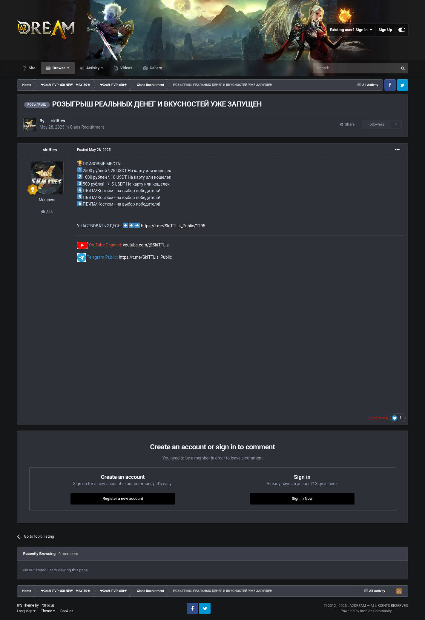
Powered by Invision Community (366, 611)
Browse (59, 68)
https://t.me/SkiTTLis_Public (145, 257)
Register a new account (122, 498)
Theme (48, 611)
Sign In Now (302, 498)
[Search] (341, 68)
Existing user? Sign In (351, 30)
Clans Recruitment (87, 127)
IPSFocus (47, 605)
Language (26, 611)
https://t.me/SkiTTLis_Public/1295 (173, 225)
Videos (125, 68)
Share (347, 124)
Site (32, 68)
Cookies (66, 611)
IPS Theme (25, 605)
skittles (58, 120)
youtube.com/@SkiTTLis (145, 245)
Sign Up (385, 29)
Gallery (155, 68)
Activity (93, 68)
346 (47, 211)
